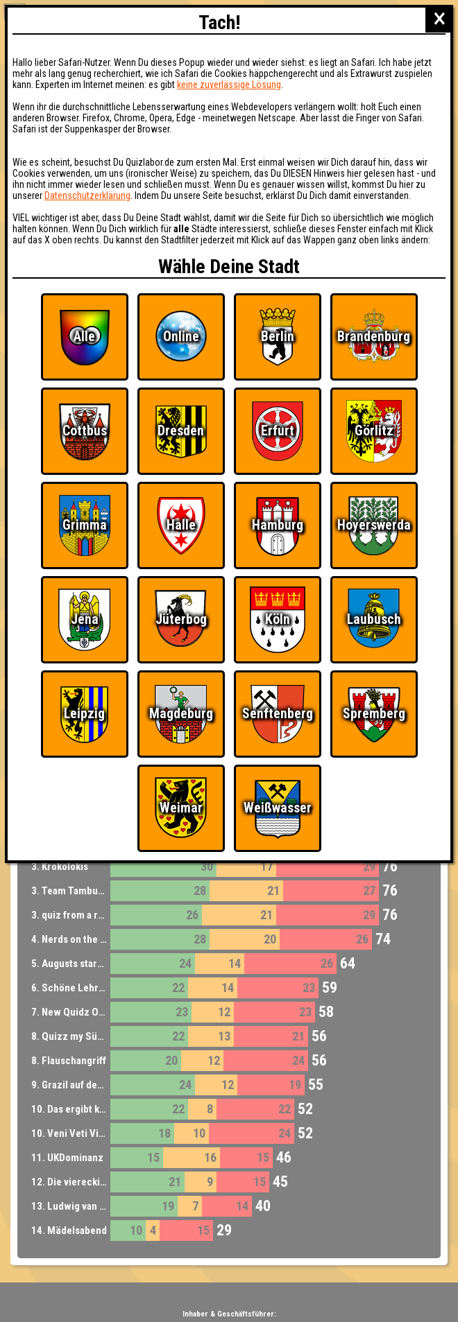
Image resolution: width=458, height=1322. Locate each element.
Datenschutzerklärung (87, 195)
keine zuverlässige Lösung (229, 84)
